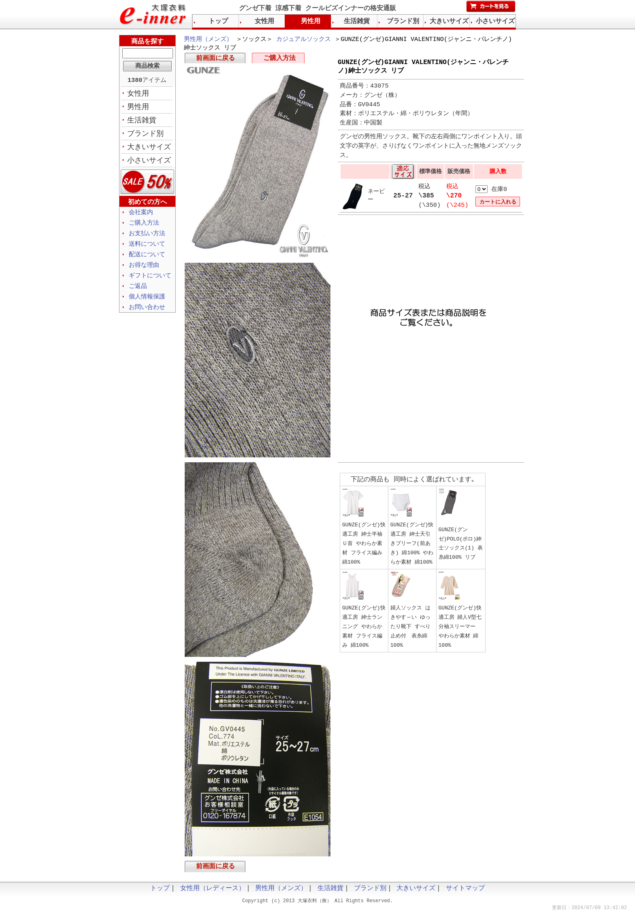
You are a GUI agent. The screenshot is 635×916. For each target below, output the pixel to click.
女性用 (138, 94)
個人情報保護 (147, 303)
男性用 (138, 108)
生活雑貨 (141, 122)
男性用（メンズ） (208, 40)
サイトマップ (465, 891)
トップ (218, 21)
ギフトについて (150, 281)
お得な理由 (144, 270)
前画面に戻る (215, 60)
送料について (147, 249)
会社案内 (141, 216)
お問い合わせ (147, 314)
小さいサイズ (149, 163)
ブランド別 (145, 136)
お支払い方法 (147, 238)
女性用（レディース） (212, 891)
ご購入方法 (279, 60)
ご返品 (138, 292)
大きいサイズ (149, 149)
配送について (147, 259)
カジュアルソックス (303, 40)
